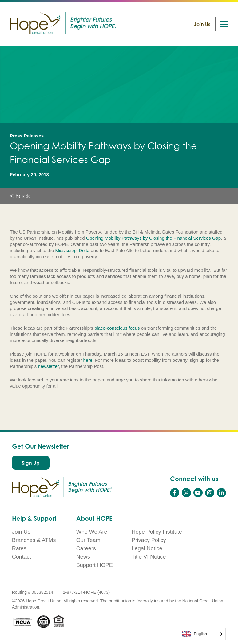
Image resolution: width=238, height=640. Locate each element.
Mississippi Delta (72, 250)
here (88, 360)
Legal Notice (147, 548)
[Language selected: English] (202, 634)
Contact (21, 557)
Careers (86, 548)
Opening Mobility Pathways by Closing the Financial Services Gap (153, 238)
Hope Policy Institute (157, 532)
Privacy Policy (149, 540)
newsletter (48, 366)
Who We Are (91, 532)
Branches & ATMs (34, 540)
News (83, 557)
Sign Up (31, 463)
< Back (20, 196)
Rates (19, 548)
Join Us (202, 24)
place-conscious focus (117, 328)
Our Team (88, 540)
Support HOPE (94, 565)
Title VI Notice (149, 557)
